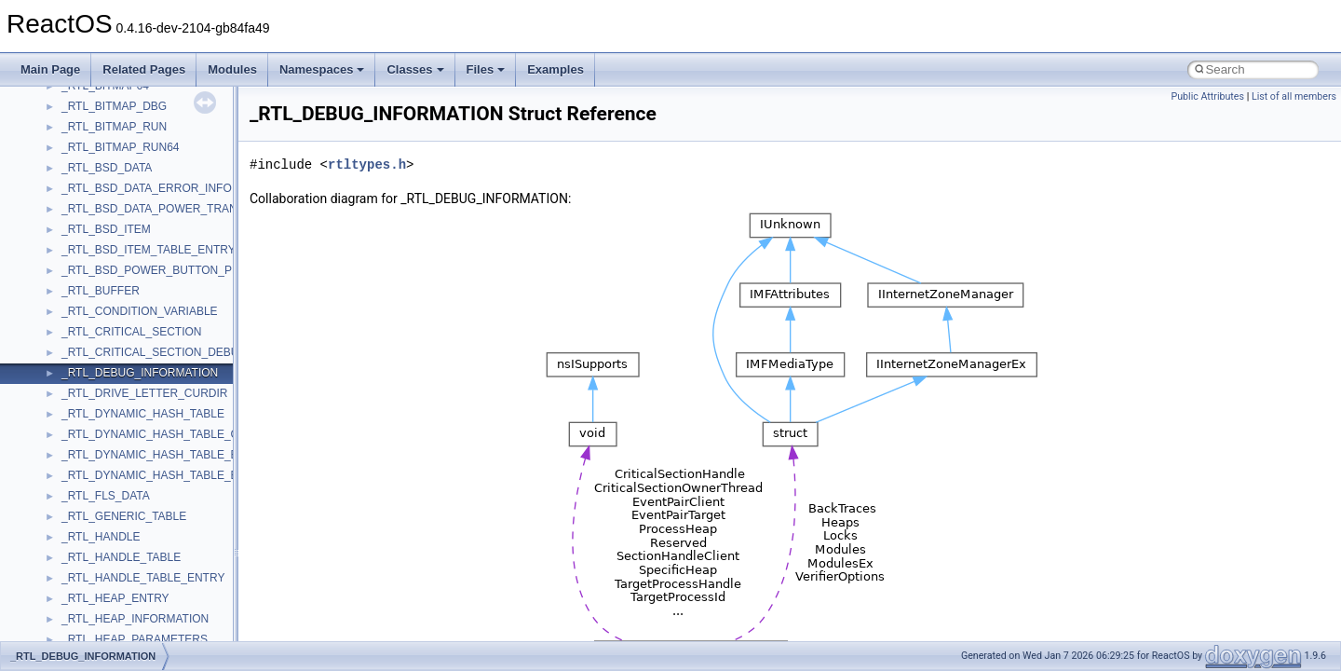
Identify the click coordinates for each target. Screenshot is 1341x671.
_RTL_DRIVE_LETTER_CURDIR (144, 393)
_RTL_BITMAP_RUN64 (120, 147)
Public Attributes (1207, 96)
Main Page (50, 69)
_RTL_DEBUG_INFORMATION (139, 372)
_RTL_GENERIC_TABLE (123, 516)
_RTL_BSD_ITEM (106, 229)
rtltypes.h (367, 164)
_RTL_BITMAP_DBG (114, 106)
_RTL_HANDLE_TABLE (121, 557)
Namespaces (322, 69)
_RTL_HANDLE (100, 536)
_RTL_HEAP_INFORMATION (135, 618)
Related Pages (143, 69)
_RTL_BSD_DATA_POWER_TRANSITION (168, 208)
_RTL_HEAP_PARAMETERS (134, 639)
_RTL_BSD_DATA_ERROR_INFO (146, 188)
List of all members (1294, 96)
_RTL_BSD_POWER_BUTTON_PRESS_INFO (178, 270)
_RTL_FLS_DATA (105, 495)
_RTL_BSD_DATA (106, 167)
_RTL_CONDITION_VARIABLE (139, 311)
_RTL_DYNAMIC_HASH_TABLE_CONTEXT (172, 434)
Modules (232, 69)
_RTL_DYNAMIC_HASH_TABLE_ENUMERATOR (185, 475)
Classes (414, 69)
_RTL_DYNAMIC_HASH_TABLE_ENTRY (164, 454)
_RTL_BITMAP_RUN (114, 126)
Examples (555, 69)
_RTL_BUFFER (100, 290)
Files (486, 69)
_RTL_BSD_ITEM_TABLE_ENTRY (148, 249)
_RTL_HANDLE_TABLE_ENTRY (142, 577)
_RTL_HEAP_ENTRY (115, 598)
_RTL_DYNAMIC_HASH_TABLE (142, 413)
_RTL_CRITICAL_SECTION (131, 331)
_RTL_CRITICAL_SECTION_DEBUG (154, 352)
